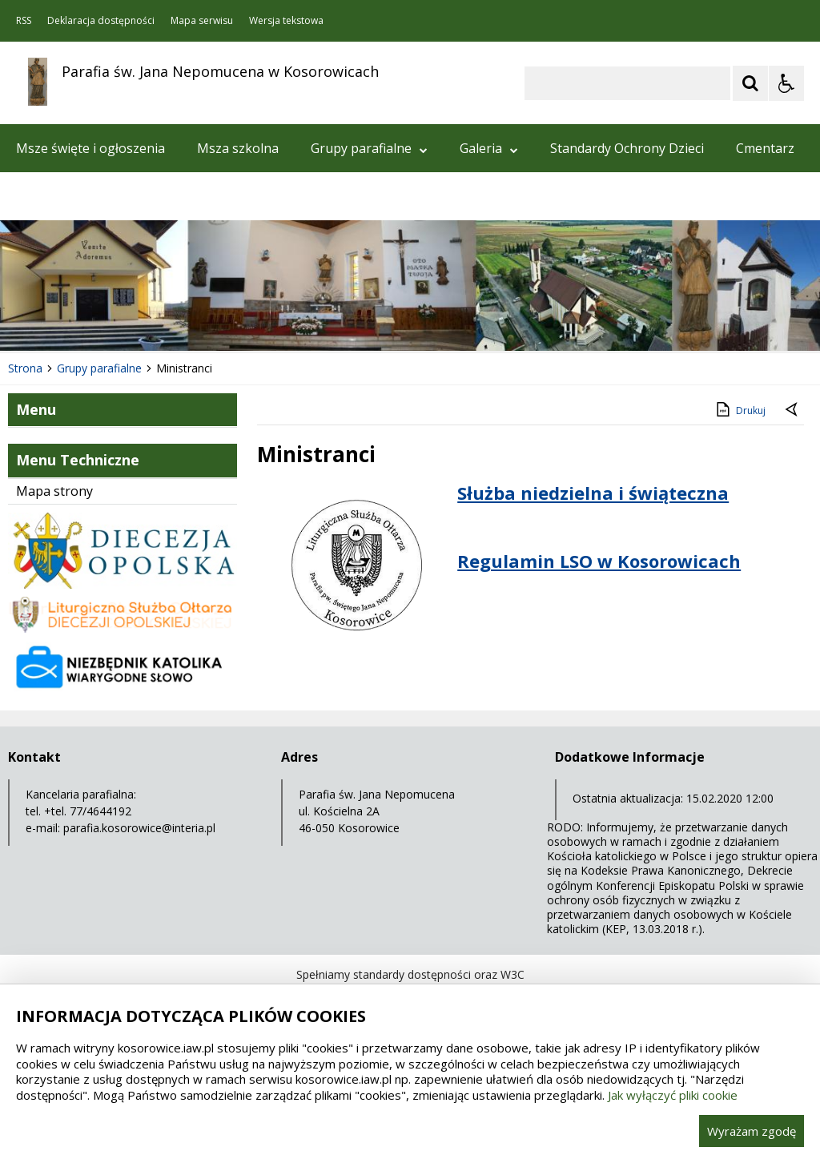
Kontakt (40, 196)
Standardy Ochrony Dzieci (627, 148)
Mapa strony (54, 491)
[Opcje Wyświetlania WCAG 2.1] (786, 83)
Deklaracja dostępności (101, 21)
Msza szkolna (238, 148)
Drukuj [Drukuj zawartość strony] (739, 409)
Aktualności (131, 196)
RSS (23, 21)
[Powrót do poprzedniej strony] (793, 411)
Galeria (489, 148)
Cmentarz (765, 148)
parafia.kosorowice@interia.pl (139, 827)
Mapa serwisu (202, 21)
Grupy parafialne (369, 148)
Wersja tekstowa (286, 21)
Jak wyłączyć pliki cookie (673, 1095)
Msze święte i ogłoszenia (90, 148)
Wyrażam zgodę (751, 1131)
